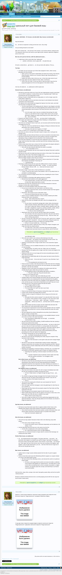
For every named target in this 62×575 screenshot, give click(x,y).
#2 (58, 491)
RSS (60, 567)
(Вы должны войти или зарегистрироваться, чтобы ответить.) (47, 556)
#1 (58, 34)
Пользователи (19, 14)
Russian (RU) (9, 567)
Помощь (50, 567)
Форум (12, 14)
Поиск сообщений (5, 16)
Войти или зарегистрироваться (53, 1)
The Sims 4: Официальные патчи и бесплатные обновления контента (23, 30)
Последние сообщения (16, 16)
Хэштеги (28, 14)
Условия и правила (44, 569)
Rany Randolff (51, 30)
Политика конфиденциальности (55, 569)
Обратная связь (44, 567)
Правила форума (27, 16)
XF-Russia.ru (7, 573)
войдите (48, 232)
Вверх (58, 567)
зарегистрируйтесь (38, 232)
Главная (5, 14)
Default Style (3, 567)
